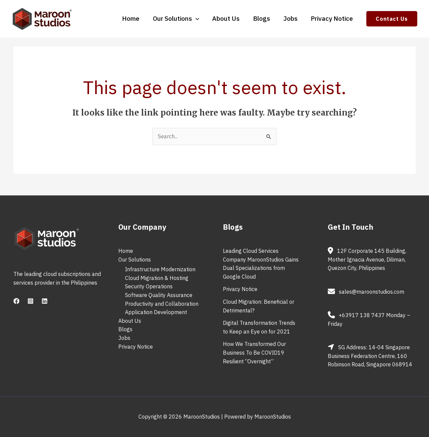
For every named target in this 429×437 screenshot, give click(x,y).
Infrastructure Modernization (160, 269)
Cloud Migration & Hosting (156, 278)
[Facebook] (16, 301)
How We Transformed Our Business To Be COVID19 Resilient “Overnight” (254, 352)
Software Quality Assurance (158, 295)
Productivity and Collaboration (161, 303)
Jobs (291, 18)
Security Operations (149, 286)
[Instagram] (30, 301)
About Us (227, 18)
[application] (197, 18)
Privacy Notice (332, 18)
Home (133, 18)
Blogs (262, 18)
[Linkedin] (45, 301)
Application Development (156, 312)
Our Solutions (178, 18)
